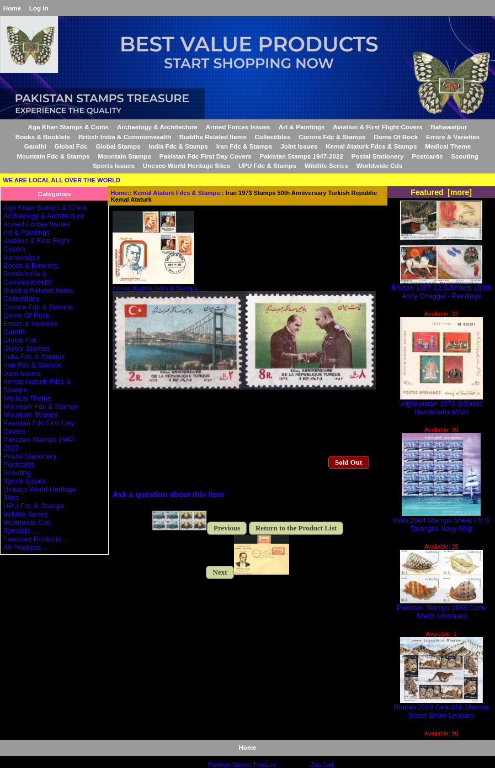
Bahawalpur (449, 126)
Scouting (464, 156)
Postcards (427, 156)
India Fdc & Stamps (178, 146)
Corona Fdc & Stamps (332, 136)
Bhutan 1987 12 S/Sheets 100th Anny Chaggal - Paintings (441, 288)
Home (12, 8)
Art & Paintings (302, 126)
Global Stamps (117, 146)
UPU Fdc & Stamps (267, 165)
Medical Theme (448, 146)
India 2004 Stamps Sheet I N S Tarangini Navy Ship (441, 521)
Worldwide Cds (379, 165)
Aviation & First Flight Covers (378, 126)
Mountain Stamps (124, 156)
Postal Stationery (378, 156)
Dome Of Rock (396, 136)
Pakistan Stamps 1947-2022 (301, 156)
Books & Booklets (42, 136)
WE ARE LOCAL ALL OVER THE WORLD (61, 180)
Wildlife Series (326, 165)
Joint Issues (298, 146)
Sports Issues (114, 165)
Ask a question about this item (168, 494)
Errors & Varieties (453, 136)
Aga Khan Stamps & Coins (68, 126)
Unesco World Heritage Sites (186, 165)
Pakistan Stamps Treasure (241, 765)
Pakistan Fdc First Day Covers (205, 156)
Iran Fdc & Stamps (244, 146)
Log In (39, 8)
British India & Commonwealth (124, 136)
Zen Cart (322, 765)
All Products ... (26, 547)
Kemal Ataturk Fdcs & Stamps (177, 193)
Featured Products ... (36, 539)
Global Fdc (71, 146)
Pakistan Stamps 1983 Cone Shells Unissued (441, 608)
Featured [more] (441, 192)
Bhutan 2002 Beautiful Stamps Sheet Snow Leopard (441, 707)
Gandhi (35, 146)
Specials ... (20, 531)
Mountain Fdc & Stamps (53, 156)
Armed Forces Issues (238, 126)
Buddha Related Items (213, 136)
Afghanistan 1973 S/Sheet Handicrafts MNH (441, 404)
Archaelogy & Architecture (157, 126)
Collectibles (272, 136)
